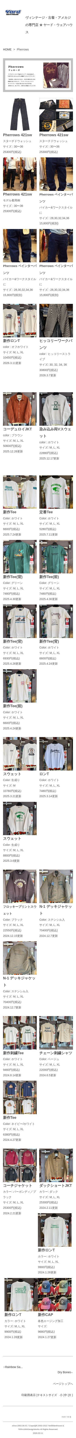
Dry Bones (65, 1372)
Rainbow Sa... (13, 1367)
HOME (7, 49)
